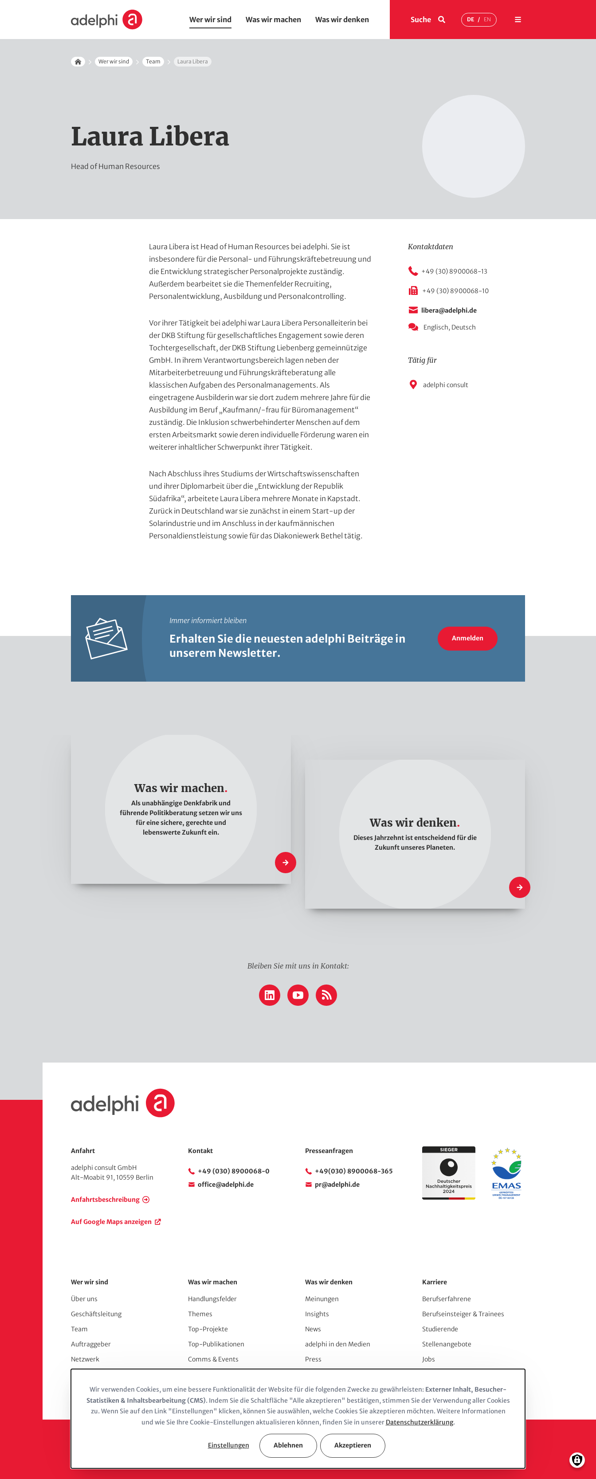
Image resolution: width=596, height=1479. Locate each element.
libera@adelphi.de (449, 310)
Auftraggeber (91, 1344)
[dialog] (298, 1418)
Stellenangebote (446, 1344)
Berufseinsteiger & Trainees (463, 1314)
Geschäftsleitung (96, 1314)
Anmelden (467, 638)
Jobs (428, 1359)
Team (153, 61)
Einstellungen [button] (228, 1445)
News (313, 1329)
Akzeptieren (352, 1445)
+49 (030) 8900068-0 (234, 1171)
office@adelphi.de (226, 1185)
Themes (200, 1314)
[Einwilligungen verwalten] (577, 1460)
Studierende (440, 1329)
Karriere (434, 1282)
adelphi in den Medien (337, 1344)
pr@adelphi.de (337, 1185)
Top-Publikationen (216, 1344)
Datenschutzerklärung (419, 1422)
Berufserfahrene (446, 1299)
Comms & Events (213, 1359)
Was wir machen (273, 19)
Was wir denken (342, 19)
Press (313, 1359)
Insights (317, 1314)
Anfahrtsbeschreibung (105, 1200)
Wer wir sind (210, 19)
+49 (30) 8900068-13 (454, 271)
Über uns (84, 1299)
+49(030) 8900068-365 (354, 1171)
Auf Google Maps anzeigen (111, 1222)
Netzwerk (85, 1359)
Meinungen (322, 1299)
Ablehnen (288, 1445)
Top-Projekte (208, 1329)
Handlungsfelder (212, 1299)
